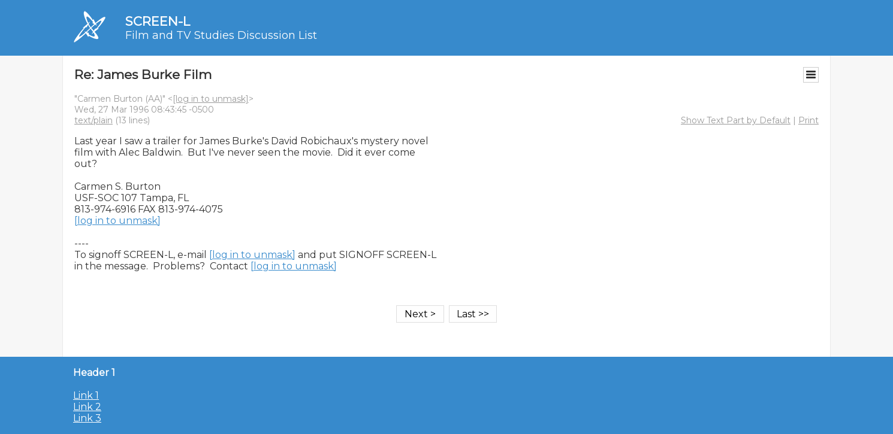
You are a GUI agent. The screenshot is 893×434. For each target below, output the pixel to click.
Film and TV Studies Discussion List (221, 35)
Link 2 (87, 406)
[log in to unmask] (211, 98)
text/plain (93, 120)
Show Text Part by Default (736, 120)
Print (808, 120)
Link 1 (86, 395)
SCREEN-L (157, 21)
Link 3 (87, 418)
